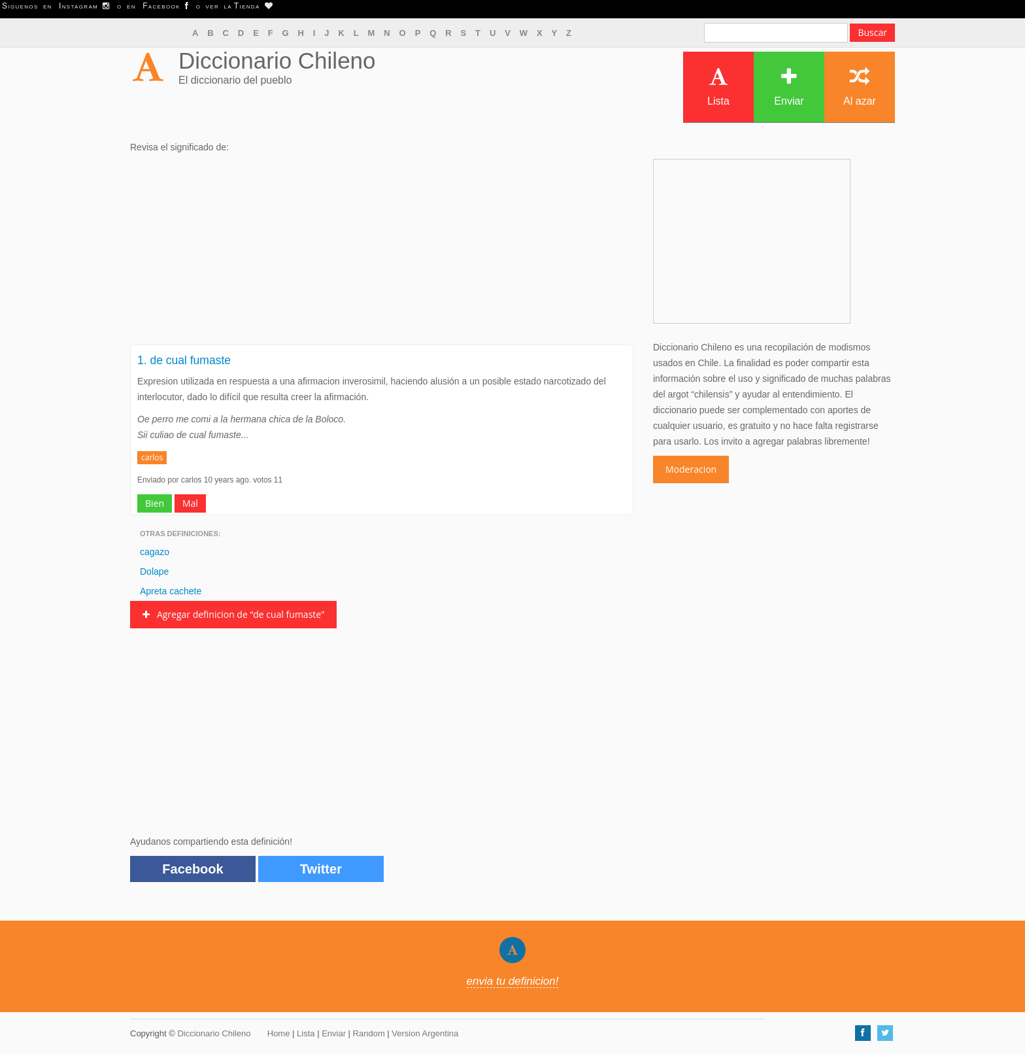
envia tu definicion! (513, 981)
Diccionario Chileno (277, 60)
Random (369, 1033)
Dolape (154, 571)
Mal (190, 503)
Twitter (321, 869)
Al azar (859, 87)
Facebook (192, 869)
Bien (154, 503)
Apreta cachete (170, 591)
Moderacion (690, 469)
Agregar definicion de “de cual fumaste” (233, 614)
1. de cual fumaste (184, 360)
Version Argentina (425, 1033)
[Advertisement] (381, 253)
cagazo (154, 552)
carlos (152, 457)
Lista (718, 87)
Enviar (788, 87)
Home (278, 1033)
